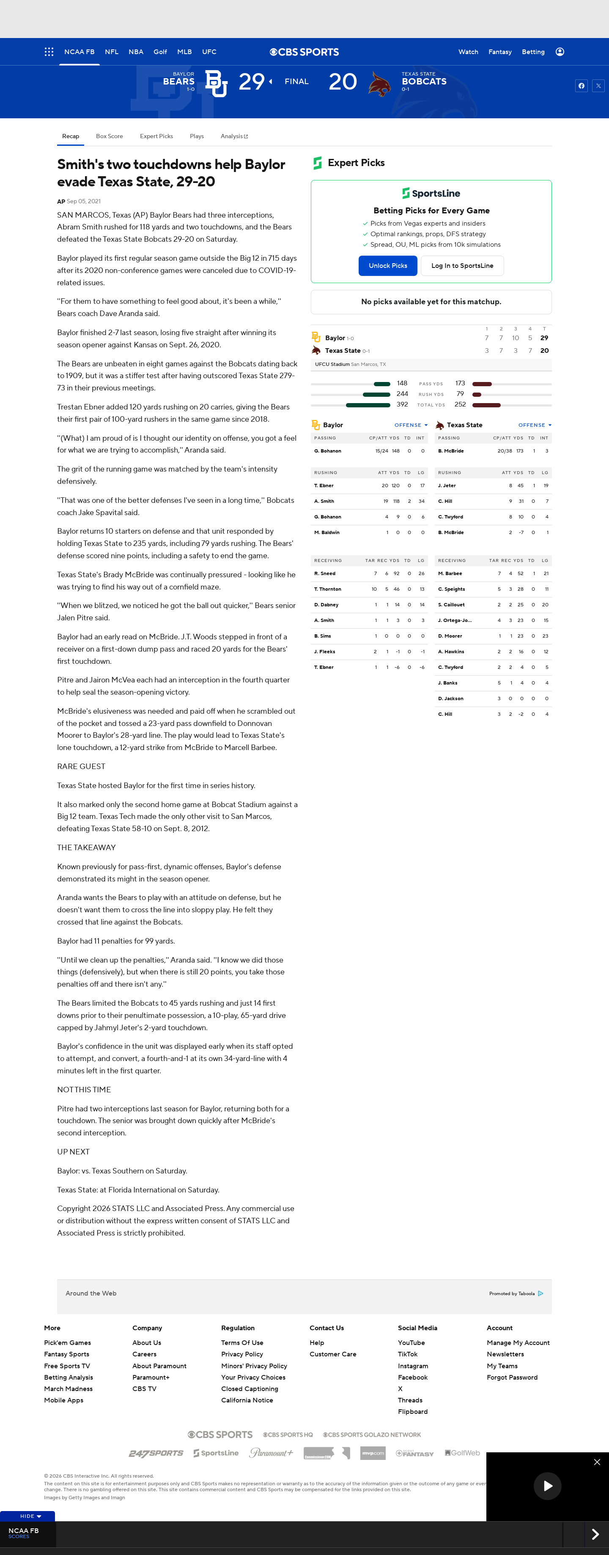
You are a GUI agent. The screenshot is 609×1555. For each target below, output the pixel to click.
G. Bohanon (327, 451)
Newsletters (505, 1354)
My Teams (502, 1366)
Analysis (232, 136)
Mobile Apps (63, 1400)
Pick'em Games (67, 1343)
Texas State (465, 425)
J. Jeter (447, 486)
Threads (410, 1400)
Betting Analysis (68, 1377)
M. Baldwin (327, 532)
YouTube (411, 1343)
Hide (31, 1516)
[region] (547, 1486)
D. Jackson (451, 699)
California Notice (247, 1400)
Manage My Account (518, 1343)
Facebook (413, 1377)
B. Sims (322, 636)
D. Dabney (326, 605)
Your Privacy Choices (253, 1377)
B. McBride (451, 451)
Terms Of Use (242, 1343)
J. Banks (448, 683)
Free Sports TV (67, 1366)
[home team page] (379, 83)
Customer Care (333, 1354)
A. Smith (324, 501)
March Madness (68, 1389)
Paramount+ (151, 1377)
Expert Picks (156, 136)
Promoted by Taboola (516, 1294)
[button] (548, 1486)
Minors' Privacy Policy (254, 1366)
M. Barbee (450, 573)
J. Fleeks (324, 652)
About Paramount (159, 1366)
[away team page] (216, 83)
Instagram (413, 1366)
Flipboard (413, 1412)
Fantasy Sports (66, 1354)
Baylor (333, 425)
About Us (146, 1343)
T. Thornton (327, 589)
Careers (144, 1354)
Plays (197, 136)
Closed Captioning (249, 1389)
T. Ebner (324, 486)
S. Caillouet (451, 605)
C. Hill (445, 501)
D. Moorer (450, 636)
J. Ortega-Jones (457, 620)
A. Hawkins (451, 652)
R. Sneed (324, 573)
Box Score (109, 136)
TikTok (407, 1354)
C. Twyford (450, 517)
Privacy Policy (242, 1354)
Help (317, 1343)
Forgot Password (512, 1377)
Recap (70, 136)
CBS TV (144, 1389)
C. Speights (451, 589)
